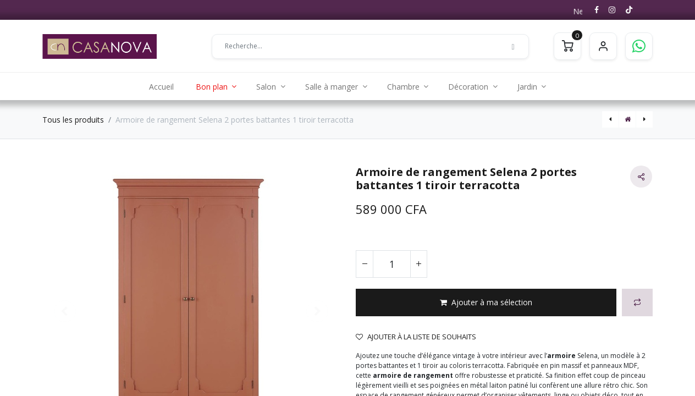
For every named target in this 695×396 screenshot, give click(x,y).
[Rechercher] (513, 46)
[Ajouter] (418, 264)
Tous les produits (73, 119)
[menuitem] (161, 86)
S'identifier (603, 46)
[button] (486, 302)
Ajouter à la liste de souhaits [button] (416, 337)
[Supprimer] (364, 264)
